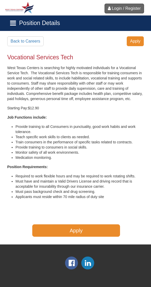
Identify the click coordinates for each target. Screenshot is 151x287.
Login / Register (124, 8)
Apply (135, 41)
